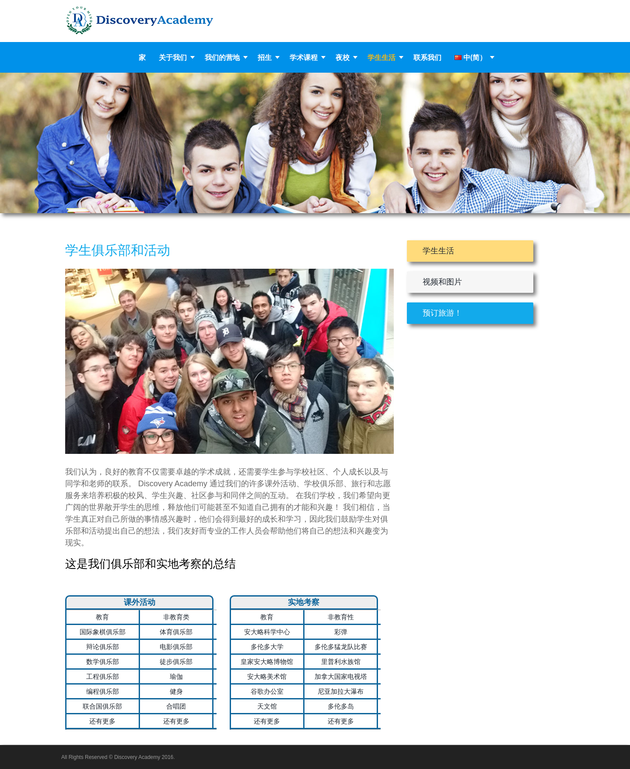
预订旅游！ (442, 313)
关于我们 (173, 57)
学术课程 (304, 57)
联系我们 (427, 57)
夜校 (343, 57)
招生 (265, 57)
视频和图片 (442, 281)
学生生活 (382, 57)
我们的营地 (222, 57)
